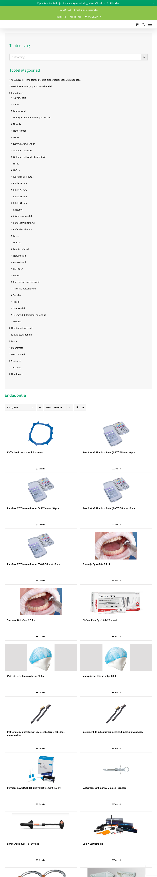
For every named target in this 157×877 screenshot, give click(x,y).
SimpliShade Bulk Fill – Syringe (23, 843)
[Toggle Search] (143, 24)
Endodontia (17, 92)
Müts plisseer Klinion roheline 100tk (25, 676)
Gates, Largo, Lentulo (24, 143)
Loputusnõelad (21, 249)
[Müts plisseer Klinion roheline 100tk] (41, 657)
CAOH (16, 104)
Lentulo (17, 242)
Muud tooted (18, 354)
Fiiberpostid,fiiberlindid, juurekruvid (32, 117)
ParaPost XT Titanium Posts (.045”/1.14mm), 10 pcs (33, 508)
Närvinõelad (19, 255)
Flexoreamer (19, 130)
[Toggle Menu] (150, 24)
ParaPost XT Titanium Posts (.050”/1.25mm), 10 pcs (109, 452)
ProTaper (18, 268)
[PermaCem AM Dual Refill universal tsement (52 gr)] (41, 769)
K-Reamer (18, 209)
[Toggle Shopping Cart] (137, 24)
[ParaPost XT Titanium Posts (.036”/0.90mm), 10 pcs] (41, 546)
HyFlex (16, 170)
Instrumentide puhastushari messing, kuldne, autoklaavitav (113, 732)
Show (54, 407)
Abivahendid (19, 97)
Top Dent (16, 367)
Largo (16, 235)
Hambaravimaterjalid (22, 328)
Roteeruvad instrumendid (26, 282)
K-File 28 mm (20, 196)
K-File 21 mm (20, 183)
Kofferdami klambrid (24, 222)
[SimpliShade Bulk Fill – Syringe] (41, 825)
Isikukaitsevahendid (21, 334)
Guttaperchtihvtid (22, 150)
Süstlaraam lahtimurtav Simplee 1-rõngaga (105, 787)
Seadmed (16, 360)
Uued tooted (17, 374)
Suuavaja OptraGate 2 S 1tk (21, 620)
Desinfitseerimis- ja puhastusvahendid (31, 86)
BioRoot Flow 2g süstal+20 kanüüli (100, 620)
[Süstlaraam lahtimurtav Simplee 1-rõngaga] (116, 769)
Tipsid (16, 301)
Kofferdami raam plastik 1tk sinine (25, 452)
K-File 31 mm (20, 203)
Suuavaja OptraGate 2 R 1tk (96, 564)
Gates (16, 137)
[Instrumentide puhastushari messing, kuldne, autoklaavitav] (116, 713)
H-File (16, 163)
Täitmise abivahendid (24, 288)
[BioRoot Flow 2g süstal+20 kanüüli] (116, 601)
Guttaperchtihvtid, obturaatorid (29, 157)
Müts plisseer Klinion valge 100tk (100, 676)
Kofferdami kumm (22, 229)
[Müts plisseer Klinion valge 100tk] (116, 657)
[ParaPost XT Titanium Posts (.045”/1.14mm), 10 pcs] (41, 490)
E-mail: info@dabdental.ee (86, 9)
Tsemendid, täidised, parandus (29, 314)
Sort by (12, 407)
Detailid (42, 468)
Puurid (16, 275)
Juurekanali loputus (23, 176)
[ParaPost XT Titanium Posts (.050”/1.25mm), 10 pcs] (116, 434)
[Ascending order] (40, 407)
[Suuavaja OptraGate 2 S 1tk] (41, 601)
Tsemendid (19, 308)
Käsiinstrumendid (22, 216)
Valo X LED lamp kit (93, 843)
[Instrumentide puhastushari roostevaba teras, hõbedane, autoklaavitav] (41, 713)
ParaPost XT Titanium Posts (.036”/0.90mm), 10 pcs (33, 564)
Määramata (17, 347)
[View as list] (83, 407)
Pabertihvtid (19, 262)
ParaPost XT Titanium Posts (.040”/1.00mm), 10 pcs (109, 508)
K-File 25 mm (20, 189)
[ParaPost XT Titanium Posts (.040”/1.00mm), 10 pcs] (116, 490)
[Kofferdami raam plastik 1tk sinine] (41, 434)
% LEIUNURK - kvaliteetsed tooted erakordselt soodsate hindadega (46, 79)
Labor (14, 341)
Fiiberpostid (19, 110)
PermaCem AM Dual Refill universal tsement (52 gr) (34, 787)
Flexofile (17, 124)
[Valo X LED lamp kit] (116, 825)
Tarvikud (17, 295)
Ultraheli (17, 321)
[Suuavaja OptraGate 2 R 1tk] (116, 546)
